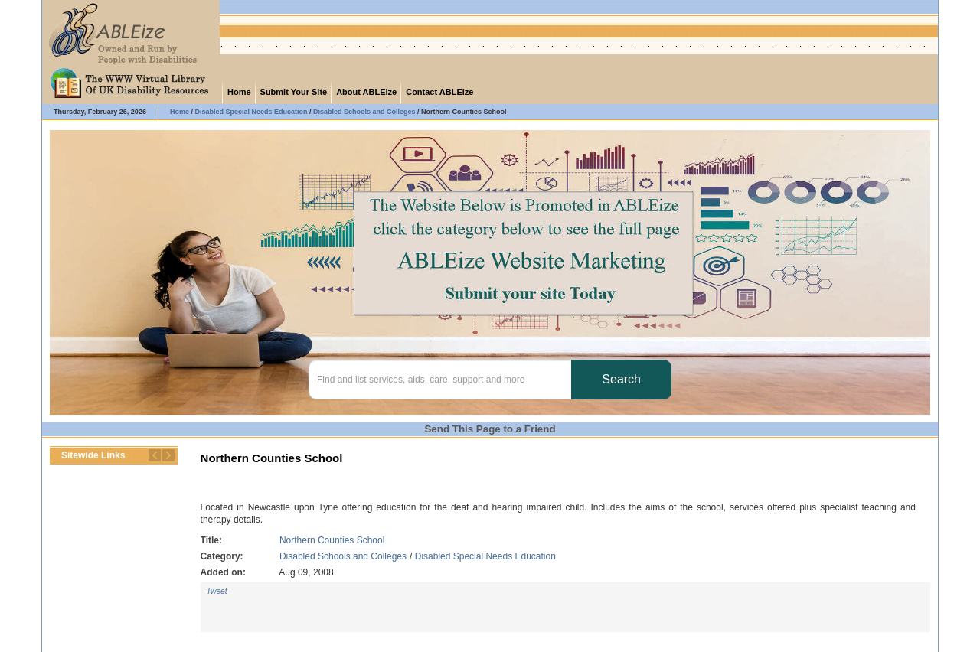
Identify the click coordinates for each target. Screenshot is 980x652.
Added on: (223, 572)
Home (239, 91)
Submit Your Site (294, 91)
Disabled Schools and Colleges (343, 556)
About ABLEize (366, 91)
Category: (222, 556)
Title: (211, 540)
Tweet (217, 591)
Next (168, 455)
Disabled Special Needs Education (485, 556)
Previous (154, 455)
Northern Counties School (331, 540)
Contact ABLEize (439, 91)
